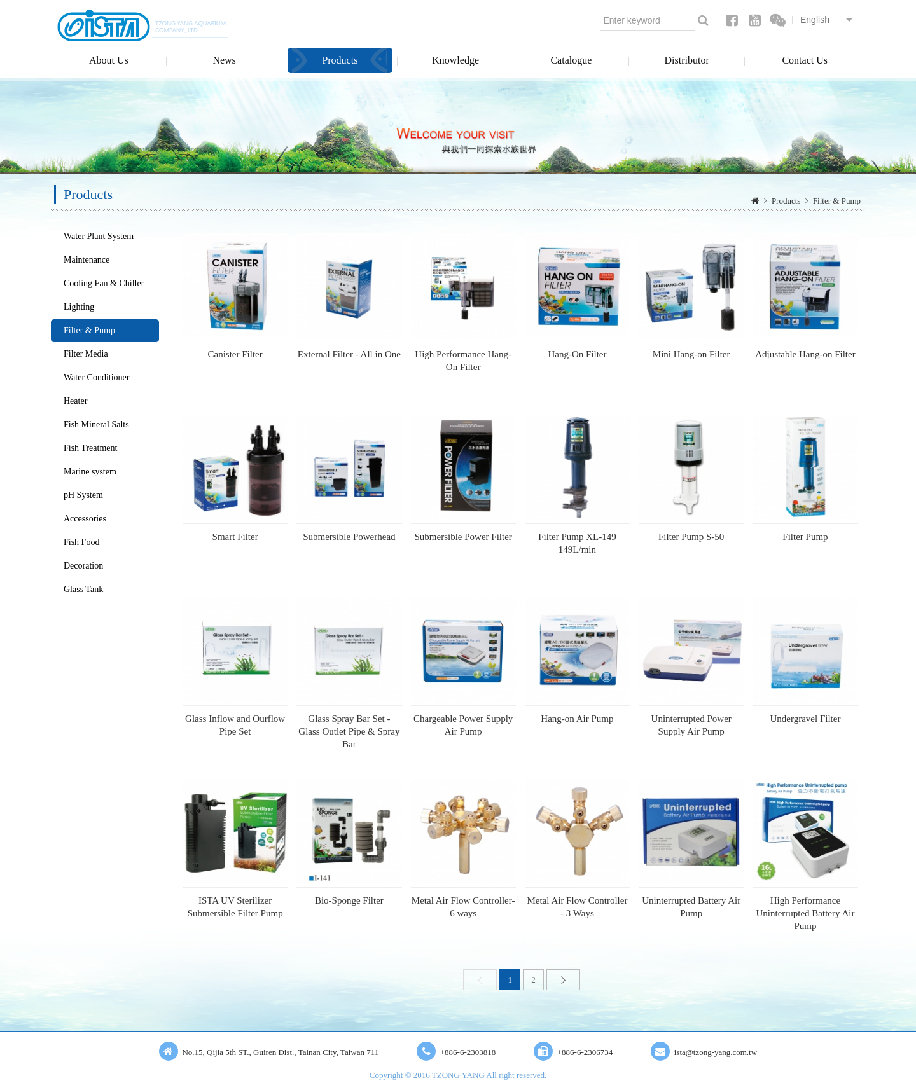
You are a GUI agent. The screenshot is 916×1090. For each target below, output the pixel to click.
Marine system (90, 471)
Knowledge (455, 60)
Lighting (79, 307)
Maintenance (86, 260)
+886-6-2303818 (468, 1052)
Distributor (687, 60)
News (223, 60)
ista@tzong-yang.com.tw (715, 1052)
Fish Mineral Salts (96, 424)
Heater (75, 401)
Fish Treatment (90, 448)
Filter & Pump (837, 200)
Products (339, 60)
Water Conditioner (96, 377)
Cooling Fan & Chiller (104, 283)
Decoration (83, 565)
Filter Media (86, 354)
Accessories (85, 518)
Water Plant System (99, 236)
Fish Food (81, 542)
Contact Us (805, 60)
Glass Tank (83, 589)
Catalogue (571, 60)
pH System (83, 495)
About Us (108, 60)
